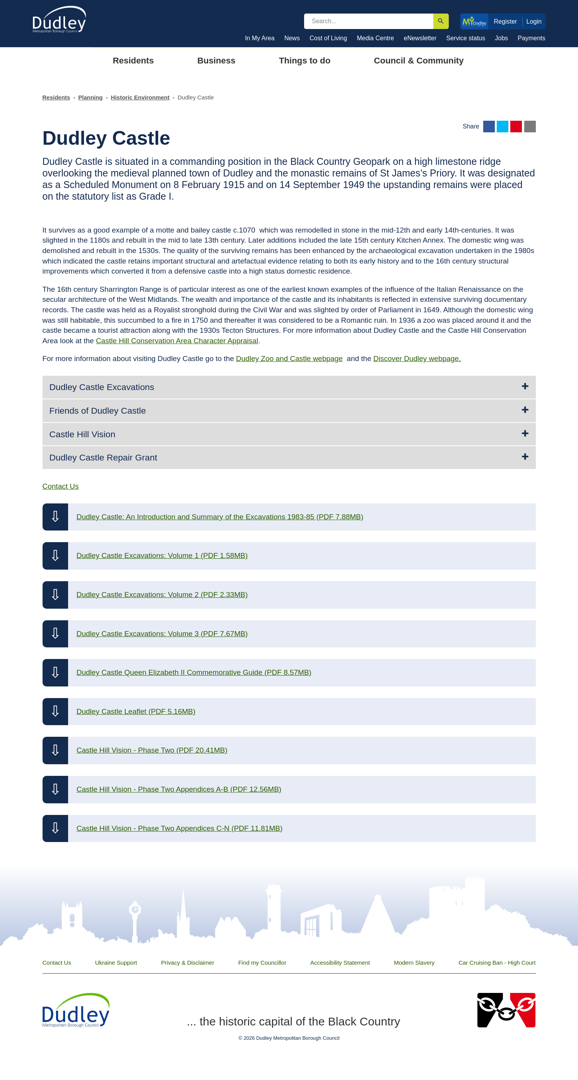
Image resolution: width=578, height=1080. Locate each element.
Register (505, 21)
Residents (56, 97)
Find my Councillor (262, 962)
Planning (90, 97)
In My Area (259, 38)
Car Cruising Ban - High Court (496, 962)
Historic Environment (140, 97)
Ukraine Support (116, 962)
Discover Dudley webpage (416, 358)
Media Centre (375, 38)
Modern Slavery (414, 962)
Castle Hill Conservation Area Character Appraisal (177, 341)
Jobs (501, 38)
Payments (531, 38)
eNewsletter (420, 38)
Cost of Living (328, 38)
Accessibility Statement (340, 962)
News (292, 38)
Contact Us (57, 962)
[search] (368, 21)
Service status (465, 38)
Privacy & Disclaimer (187, 962)
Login (534, 21)
